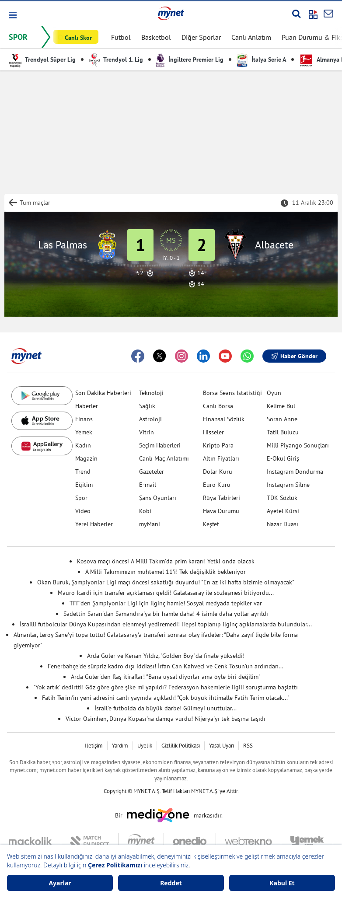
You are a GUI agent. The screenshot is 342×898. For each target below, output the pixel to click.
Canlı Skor (78, 38)
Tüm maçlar (35, 202)
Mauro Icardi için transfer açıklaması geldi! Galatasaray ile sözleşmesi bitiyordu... (166, 593)
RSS (248, 745)
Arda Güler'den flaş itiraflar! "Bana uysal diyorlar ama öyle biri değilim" (166, 677)
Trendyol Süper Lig (42, 59)
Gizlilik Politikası (180, 745)
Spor (81, 498)
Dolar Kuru (217, 471)
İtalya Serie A (261, 59)
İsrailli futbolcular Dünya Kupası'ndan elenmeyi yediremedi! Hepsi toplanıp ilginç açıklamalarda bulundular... (166, 624)
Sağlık (147, 406)
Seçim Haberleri (160, 445)
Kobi (145, 511)
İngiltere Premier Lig (189, 59)
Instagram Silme (288, 485)
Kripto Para (218, 445)
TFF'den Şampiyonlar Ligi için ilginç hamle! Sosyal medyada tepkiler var (166, 603)
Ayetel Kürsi (283, 511)
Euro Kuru (216, 485)
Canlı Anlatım (251, 37)
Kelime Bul (281, 406)
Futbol (121, 37)
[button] (12, 15)
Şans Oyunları (157, 498)
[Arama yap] (296, 13)
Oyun (274, 393)
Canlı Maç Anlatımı (164, 458)
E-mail (147, 485)
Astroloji (150, 419)
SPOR (18, 37)
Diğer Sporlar (201, 37)
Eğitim (84, 485)
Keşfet (211, 524)
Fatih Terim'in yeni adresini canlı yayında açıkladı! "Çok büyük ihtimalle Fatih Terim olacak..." (166, 698)
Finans (84, 419)
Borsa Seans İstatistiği (232, 393)
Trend (83, 471)
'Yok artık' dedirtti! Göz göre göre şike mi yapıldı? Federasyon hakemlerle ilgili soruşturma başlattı (166, 687)
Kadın (83, 445)
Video (83, 511)
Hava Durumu (221, 511)
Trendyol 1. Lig (116, 59)
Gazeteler (151, 471)
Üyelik (144, 745)
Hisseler (213, 432)
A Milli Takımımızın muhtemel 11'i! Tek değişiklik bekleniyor (165, 572)
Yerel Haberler (94, 524)
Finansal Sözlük (223, 419)
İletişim (94, 745)
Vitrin (146, 432)
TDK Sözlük (282, 498)
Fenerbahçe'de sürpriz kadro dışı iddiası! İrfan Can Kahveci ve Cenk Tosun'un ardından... (165, 666)
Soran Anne (282, 419)
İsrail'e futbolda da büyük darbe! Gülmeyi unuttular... (165, 708)
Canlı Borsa (218, 406)
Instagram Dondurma (295, 471)
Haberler (86, 406)
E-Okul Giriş (283, 458)
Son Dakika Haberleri (103, 393)
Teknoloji (151, 393)
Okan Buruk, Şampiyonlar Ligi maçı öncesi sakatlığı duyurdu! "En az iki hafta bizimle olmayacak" (165, 582)
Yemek (83, 432)
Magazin (86, 458)
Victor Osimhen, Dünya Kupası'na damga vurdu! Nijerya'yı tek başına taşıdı (165, 719)
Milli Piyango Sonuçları (298, 445)
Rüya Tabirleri (221, 498)
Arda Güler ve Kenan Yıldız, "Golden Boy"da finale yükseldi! (165, 656)
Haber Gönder (294, 356)
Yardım (120, 745)
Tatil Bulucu (283, 432)
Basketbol (156, 37)
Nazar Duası (282, 524)
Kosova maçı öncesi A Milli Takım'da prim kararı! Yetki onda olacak (166, 561)
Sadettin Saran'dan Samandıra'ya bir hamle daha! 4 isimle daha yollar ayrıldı (165, 614)
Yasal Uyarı (221, 745)
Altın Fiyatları (221, 458)
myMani (149, 524)
